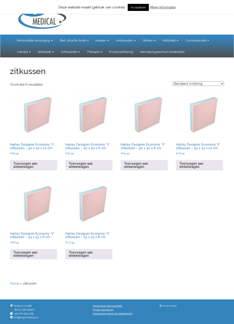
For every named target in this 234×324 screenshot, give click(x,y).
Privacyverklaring (121, 52)
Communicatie (197, 40)
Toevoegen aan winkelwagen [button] (25, 165)
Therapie (94, 52)
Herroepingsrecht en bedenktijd (162, 52)
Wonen (149, 40)
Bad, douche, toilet (74, 40)
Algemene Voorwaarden (107, 305)
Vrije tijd (24, 52)
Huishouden (126, 40)
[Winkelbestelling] (198, 83)
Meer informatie (163, 7)
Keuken (102, 40)
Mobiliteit (170, 40)
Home (14, 283)
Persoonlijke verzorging (35, 40)
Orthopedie (70, 52)
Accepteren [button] (138, 7)
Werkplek (46, 52)
